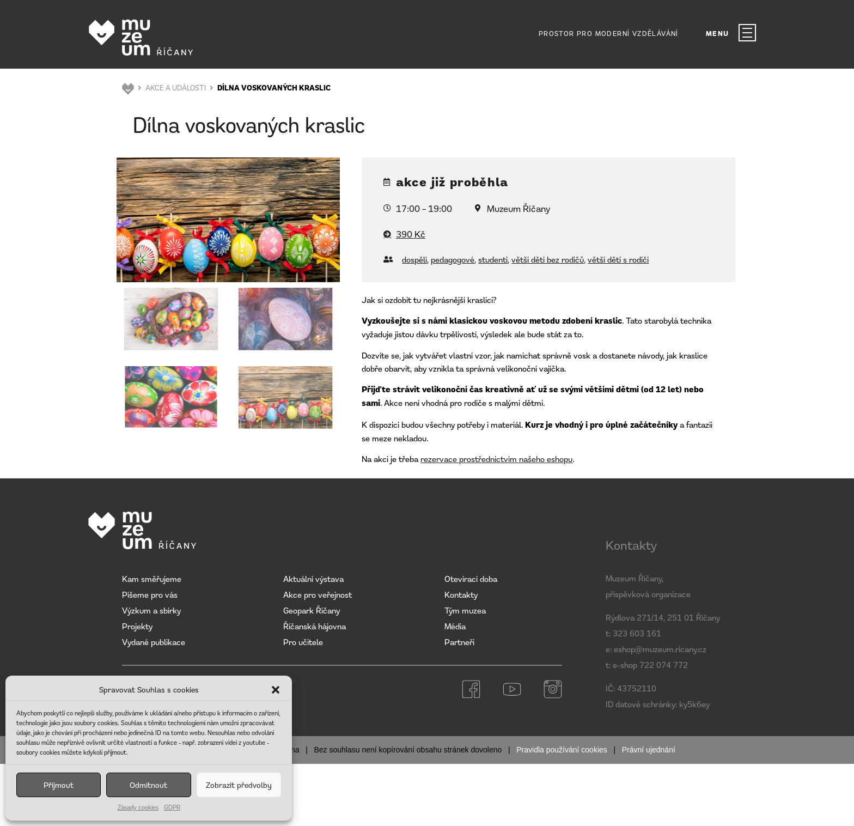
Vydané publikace (153, 641)
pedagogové (452, 259)
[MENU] (747, 32)
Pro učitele (303, 641)
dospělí (414, 259)
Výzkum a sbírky (151, 610)
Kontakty (461, 594)
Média (455, 626)
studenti (493, 259)
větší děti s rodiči (618, 259)
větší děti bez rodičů (547, 259)
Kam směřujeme (151, 578)
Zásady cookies (138, 807)
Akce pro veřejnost (317, 594)
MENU (717, 33)
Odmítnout (148, 785)
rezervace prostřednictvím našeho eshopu (496, 458)
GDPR (172, 807)
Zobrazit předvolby (239, 785)
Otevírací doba (470, 578)
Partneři (459, 641)
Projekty (137, 626)
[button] (275, 689)
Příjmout (59, 785)
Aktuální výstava (313, 578)
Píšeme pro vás (150, 594)
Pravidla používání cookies (561, 749)
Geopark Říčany (311, 610)
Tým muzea (465, 610)
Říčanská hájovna (314, 626)
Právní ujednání (648, 749)
